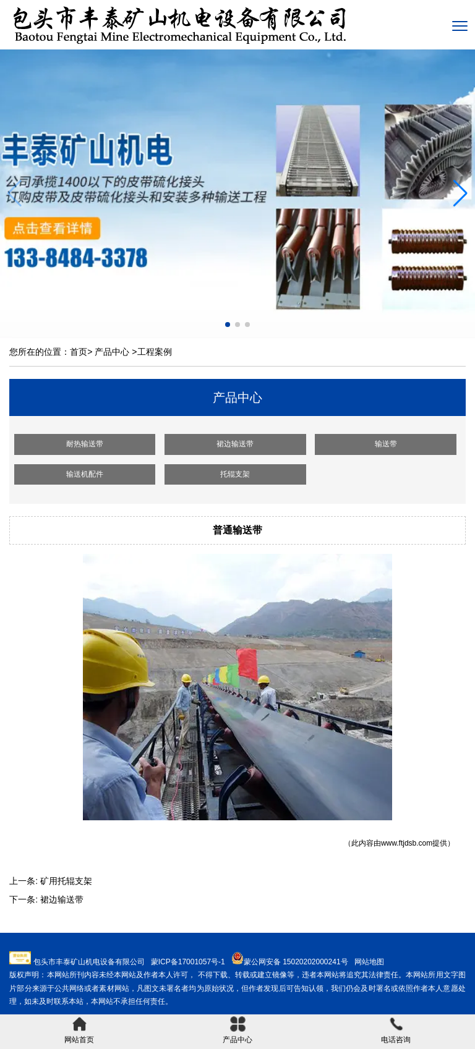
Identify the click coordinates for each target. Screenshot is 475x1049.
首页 (78, 352)
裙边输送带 (235, 444)
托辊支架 (235, 474)
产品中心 (112, 352)
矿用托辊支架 (66, 881)
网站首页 (79, 1030)
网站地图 (369, 962)
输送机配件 (84, 474)
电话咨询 (396, 1030)
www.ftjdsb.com (406, 843)
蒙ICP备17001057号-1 (188, 962)
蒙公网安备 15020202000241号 (296, 962)
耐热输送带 (84, 444)
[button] (460, 193)
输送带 (386, 444)
